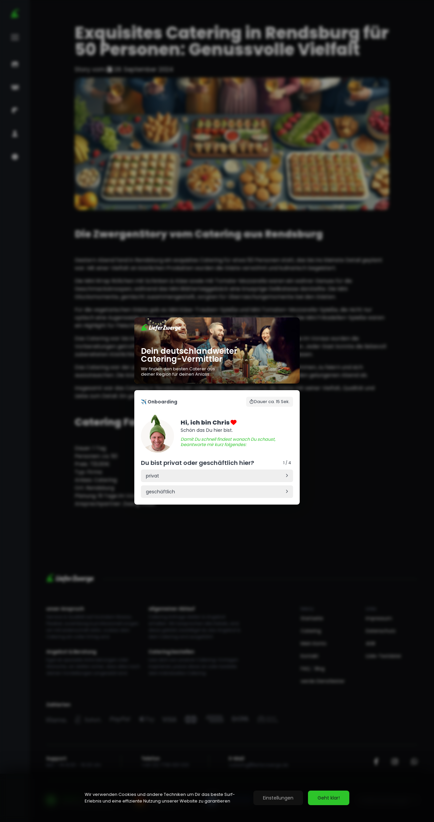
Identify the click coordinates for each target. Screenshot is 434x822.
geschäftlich (160, 491)
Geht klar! (329, 798)
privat (152, 476)
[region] (217, 798)
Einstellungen (278, 798)
